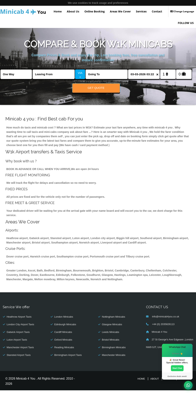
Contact (157, 11)
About (154, 381)
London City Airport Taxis (20, 327)
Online (168, 381)
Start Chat (177, 368)
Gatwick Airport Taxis (18, 334)
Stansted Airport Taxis (19, 357)
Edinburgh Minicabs (65, 327)
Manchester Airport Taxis (20, 350)
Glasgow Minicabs (112, 327)
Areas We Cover (120, 11)
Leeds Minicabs (110, 334)
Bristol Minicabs (110, 342)
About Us (73, 11)
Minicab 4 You (159, 334)
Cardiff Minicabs (63, 334)
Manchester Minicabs (113, 357)
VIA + (80, 74)
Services (141, 11)
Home (58, 11)
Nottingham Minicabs (113, 319)
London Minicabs (63, 319)
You (23, 11)
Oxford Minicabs (63, 342)
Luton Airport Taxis (17, 342)
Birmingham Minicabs (114, 350)
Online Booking (94, 11)
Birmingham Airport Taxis (68, 357)
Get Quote (96, 87)
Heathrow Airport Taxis (19, 319)
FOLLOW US (186, 23)
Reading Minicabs (64, 350)
